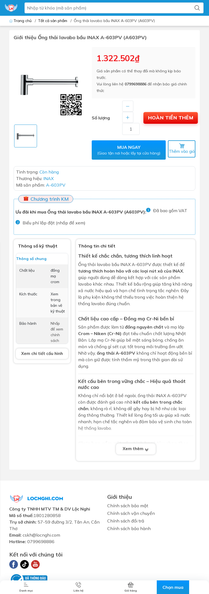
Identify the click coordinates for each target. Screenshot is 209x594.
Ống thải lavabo (94, 265)
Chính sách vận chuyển (131, 514)
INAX (161, 397)
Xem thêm (136, 450)
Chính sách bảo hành (129, 529)
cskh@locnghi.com (41, 536)
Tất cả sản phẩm (52, 20)
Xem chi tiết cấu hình (42, 354)
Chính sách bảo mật (127, 506)
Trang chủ (21, 20)
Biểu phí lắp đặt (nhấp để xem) (54, 224)
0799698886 (135, 84)
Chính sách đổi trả (125, 522)
